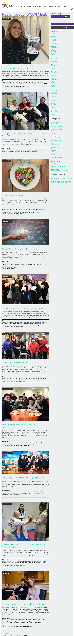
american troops (28, 322)
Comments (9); (6, 559)
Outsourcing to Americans (57, 141)
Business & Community (56, 122)
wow (42, 83)
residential (40, 622)
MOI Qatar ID (54, 184)
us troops (29, 325)
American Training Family (13, 86)
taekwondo (35, 563)
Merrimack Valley (14, 265)
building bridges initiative (15, 621)
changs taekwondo (25, 561)
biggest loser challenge (23, 83)
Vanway (27, 86)
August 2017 (54, 49)
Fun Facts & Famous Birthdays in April (63, 181)
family (35, 264)
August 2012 (54, 102)
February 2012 (54, 110)
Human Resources (55, 134)
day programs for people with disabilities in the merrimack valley (26, 562)
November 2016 (54, 61)
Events (52, 130)
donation (31, 264)
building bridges (5, 621)
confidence (32, 561)
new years (8, 212)
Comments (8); (6, 208)
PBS (52, 143)
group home (4, 622)
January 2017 (54, 58)
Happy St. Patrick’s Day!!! (56, 165)
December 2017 (54, 43)
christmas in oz (10, 379)
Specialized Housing (55, 147)
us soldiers (23, 325)
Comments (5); (6, 261)
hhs (8, 622)
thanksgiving (30, 444)
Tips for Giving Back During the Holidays (19, 249)
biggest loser (15, 83)
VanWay (53, 154)
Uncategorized (10, 268)
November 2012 (54, 97)
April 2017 (53, 54)
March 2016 (53, 71)
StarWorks (53, 148)
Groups (61, 8)
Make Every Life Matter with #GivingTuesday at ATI (24, 478)
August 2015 (54, 81)
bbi (43, 619)
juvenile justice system (15, 622)
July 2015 (53, 82)
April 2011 (53, 114)
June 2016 (53, 67)
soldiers (19, 325)
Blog (65, 8)
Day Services (22, 381)
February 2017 (54, 57)
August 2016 (54, 64)
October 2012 (54, 99)
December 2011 (54, 113)
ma (2, 265)
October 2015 (54, 78)
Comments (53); (6, 80)
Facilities (53, 132)
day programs (43, 322)
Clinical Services (54, 125)
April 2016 (53, 70)
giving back (39, 264)
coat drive (14, 151)
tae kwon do (30, 563)
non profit (21, 265)
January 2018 (54, 42)
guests (14, 323)
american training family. (39, 82)
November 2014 (54, 93)
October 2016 (54, 63)
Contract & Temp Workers (57, 126)
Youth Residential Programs (25, 626)
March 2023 (53, 33)
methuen (19, 563)
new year (4, 212)
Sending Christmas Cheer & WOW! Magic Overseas (24, 308)
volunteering (4, 267)
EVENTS (51, 6)
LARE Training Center (56, 137)
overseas (4, 325)
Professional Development (57, 146)
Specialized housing (6, 494)
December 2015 (54, 75)
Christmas (38, 263)
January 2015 (54, 90)
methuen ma (24, 563)
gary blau (42, 621)
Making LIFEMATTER (55, 139)
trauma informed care (34, 623)
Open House (32, 379)
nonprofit (26, 265)
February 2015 (54, 89)
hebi (52, 182)
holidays (44, 264)
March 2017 (53, 56)
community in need (27, 151)
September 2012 (54, 100)
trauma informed (25, 623)
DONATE (45, 6)
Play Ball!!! (53, 163)
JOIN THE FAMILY (37, 6)
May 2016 (53, 68)
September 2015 (54, 79)
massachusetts (6, 265)
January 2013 (54, 95)
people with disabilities (38, 265)
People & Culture (55, 144)
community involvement (19, 264)
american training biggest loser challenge (24, 82)
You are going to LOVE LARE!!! (58, 166)
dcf (36, 621)
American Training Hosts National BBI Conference (23, 604)
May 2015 (53, 85)
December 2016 (54, 60)
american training (10, 82)
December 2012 (54, 96)
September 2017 (54, 47)
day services (4, 323)
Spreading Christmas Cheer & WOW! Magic (20, 363)
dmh (39, 621)
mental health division (56, 140)
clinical (22, 621)
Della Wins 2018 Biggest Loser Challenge (19, 68)
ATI (6, 151)
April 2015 (53, 86)
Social (68, 8)
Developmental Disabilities (57, 129)
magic (7, 563)
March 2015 (53, 88)
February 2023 (54, 35)
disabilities (10, 323)
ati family (10, 151)
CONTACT (57, 6)
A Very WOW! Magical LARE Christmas (59, 170)
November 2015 (54, 76)
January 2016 (54, 74)
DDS (20, 379)
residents (4, 623)
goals (43, 210)
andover (38, 150)
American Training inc (6, 83)
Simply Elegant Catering (15, 623)
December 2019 (54, 37)
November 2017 (54, 44)
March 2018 (53, 40)
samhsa (8, 623)
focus (3, 563)
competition (39, 210)
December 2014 (54, 92)
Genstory (53, 178)
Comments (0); (6, 490)
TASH (52, 151)
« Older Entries (6, 633)
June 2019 (53, 39)
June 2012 (53, 104)
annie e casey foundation (34, 619)
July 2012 (53, 103)
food (26, 444)
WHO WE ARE (19, 6)
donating (27, 264)
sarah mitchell (54, 177)
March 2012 (53, 108)
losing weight (32, 83)
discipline (43, 562)
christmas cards (36, 322)
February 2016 (54, 72)
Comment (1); (6, 441)
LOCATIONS (64, 6)
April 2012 (53, 107)
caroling (44, 378)
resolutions (24, 212)
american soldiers (10, 322)
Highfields (27, 445)
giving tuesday (15, 493)
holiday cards (19, 323)
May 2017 (53, 53)
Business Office (54, 123)
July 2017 (53, 50)
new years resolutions (16, 212)
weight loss (38, 83)
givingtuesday (22, 493)
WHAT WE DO (27, 6)
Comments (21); (6, 148)
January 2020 (54, 36)
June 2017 (53, 51)
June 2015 (53, 83)
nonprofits (30, 265)
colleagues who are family (30, 210)
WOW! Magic (34, 151)
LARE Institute (22, 86)
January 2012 (54, 111)
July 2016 (53, 65)
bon (52, 181)
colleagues (19, 151)
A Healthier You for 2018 (12, 195)
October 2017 (54, 46)
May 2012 (53, 106)
